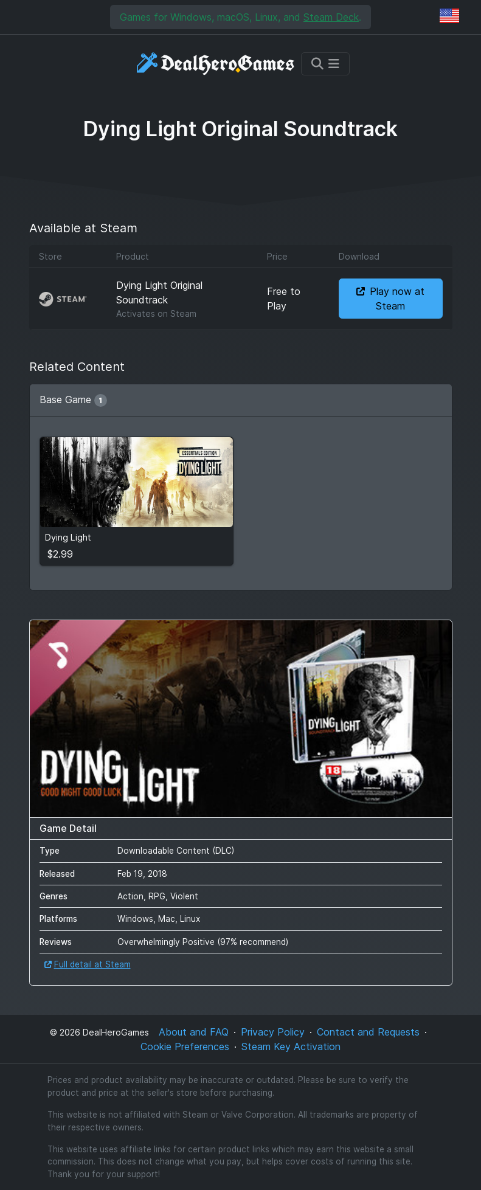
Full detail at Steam (87, 964)
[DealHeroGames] (216, 63)
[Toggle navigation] (325, 63)
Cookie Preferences (184, 1046)
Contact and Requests (368, 1032)
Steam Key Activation (291, 1046)
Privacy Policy (273, 1032)
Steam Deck (331, 17)
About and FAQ (194, 1032)
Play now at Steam (390, 298)
